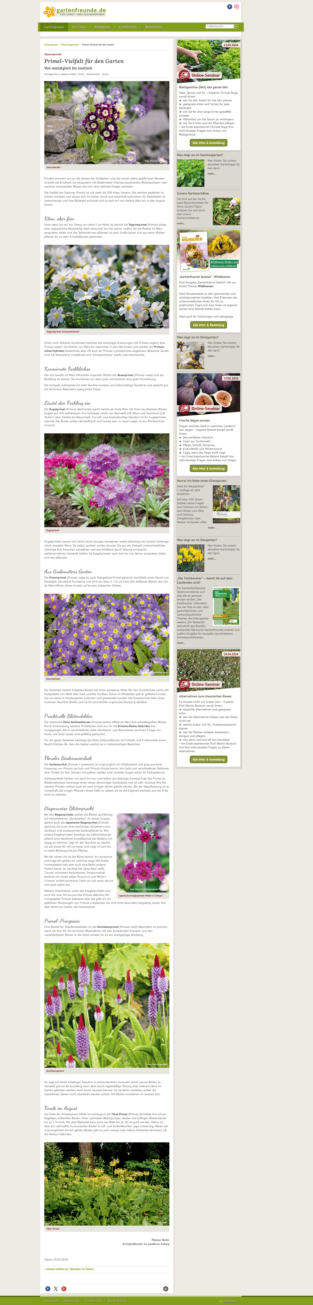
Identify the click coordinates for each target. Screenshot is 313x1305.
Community (128, 27)
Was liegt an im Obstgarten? (197, 337)
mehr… (212, 174)
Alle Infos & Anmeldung (209, 143)
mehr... (181, 643)
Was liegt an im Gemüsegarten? (200, 155)
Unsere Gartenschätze (193, 193)
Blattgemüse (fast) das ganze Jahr (203, 87)
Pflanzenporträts (70, 44)
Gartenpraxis (54, 27)
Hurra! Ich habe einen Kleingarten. (202, 480)
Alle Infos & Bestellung (208, 325)
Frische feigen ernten (194, 420)
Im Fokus (79, 27)
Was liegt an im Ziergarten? (197, 540)
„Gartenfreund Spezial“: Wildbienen (205, 277)
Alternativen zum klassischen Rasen (205, 696)
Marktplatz (103, 27)
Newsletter (153, 27)
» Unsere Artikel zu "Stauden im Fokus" (69, 1269)
